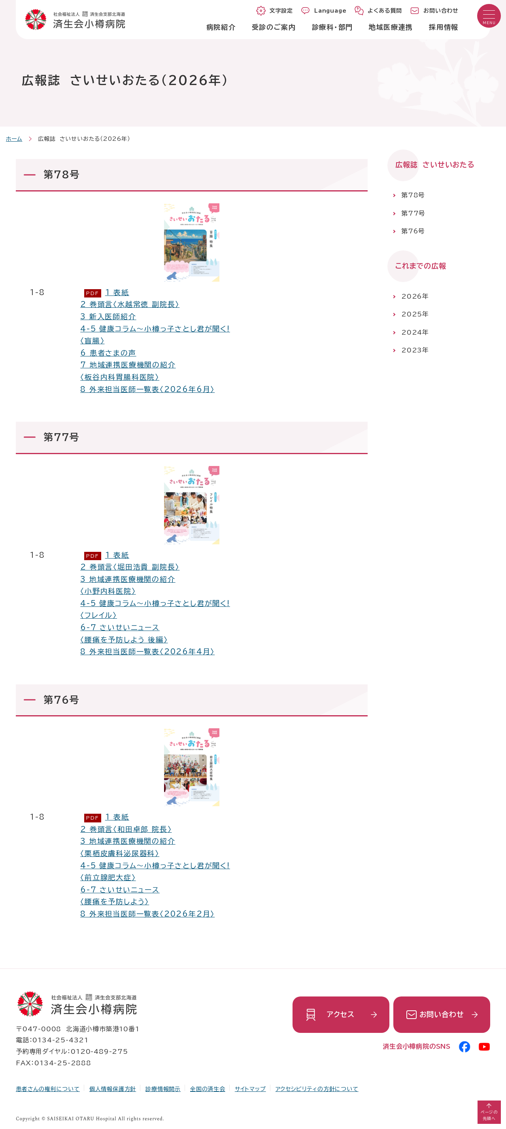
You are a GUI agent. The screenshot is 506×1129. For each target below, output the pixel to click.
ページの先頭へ (489, 1115)
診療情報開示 (163, 1089)
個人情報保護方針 (112, 1089)
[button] (489, 16)
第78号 (413, 195)
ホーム (14, 139)
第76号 (413, 231)
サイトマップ (250, 1089)
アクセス (340, 1014)
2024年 (415, 332)
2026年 (415, 296)
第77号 (413, 213)
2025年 (415, 314)
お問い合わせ (441, 1014)
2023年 (415, 350)
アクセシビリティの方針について (317, 1089)
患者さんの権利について (48, 1089)
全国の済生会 (207, 1089)
